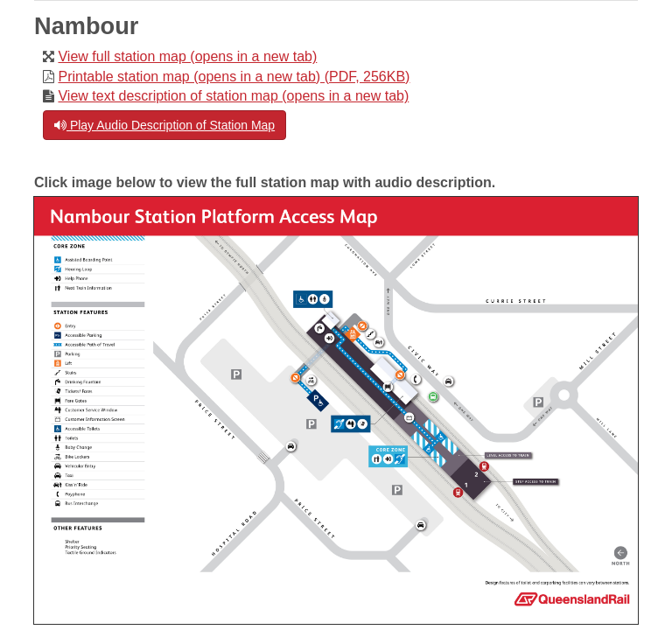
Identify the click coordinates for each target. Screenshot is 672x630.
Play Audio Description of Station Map (164, 125)
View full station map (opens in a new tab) (187, 56)
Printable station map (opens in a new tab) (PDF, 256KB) (234, 76)
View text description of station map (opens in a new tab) (233, 95)
